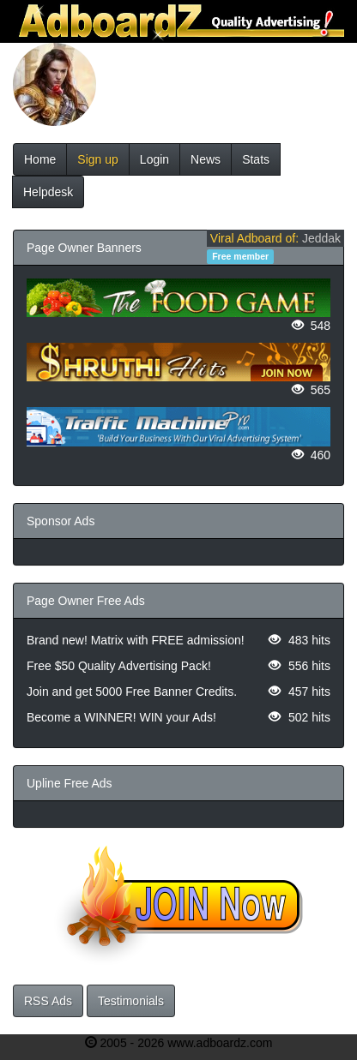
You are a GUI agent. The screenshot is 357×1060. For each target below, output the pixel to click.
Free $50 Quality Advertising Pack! (119, 666)
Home (40, 159)
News (206, 159)
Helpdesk (48, 192)
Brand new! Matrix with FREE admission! (136, 640)
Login (154, 159)
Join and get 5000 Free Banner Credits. (132, 691)
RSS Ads (48, 1001)
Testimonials (131, 1001)
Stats (255, 159)
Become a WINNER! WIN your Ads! (121, 717)
